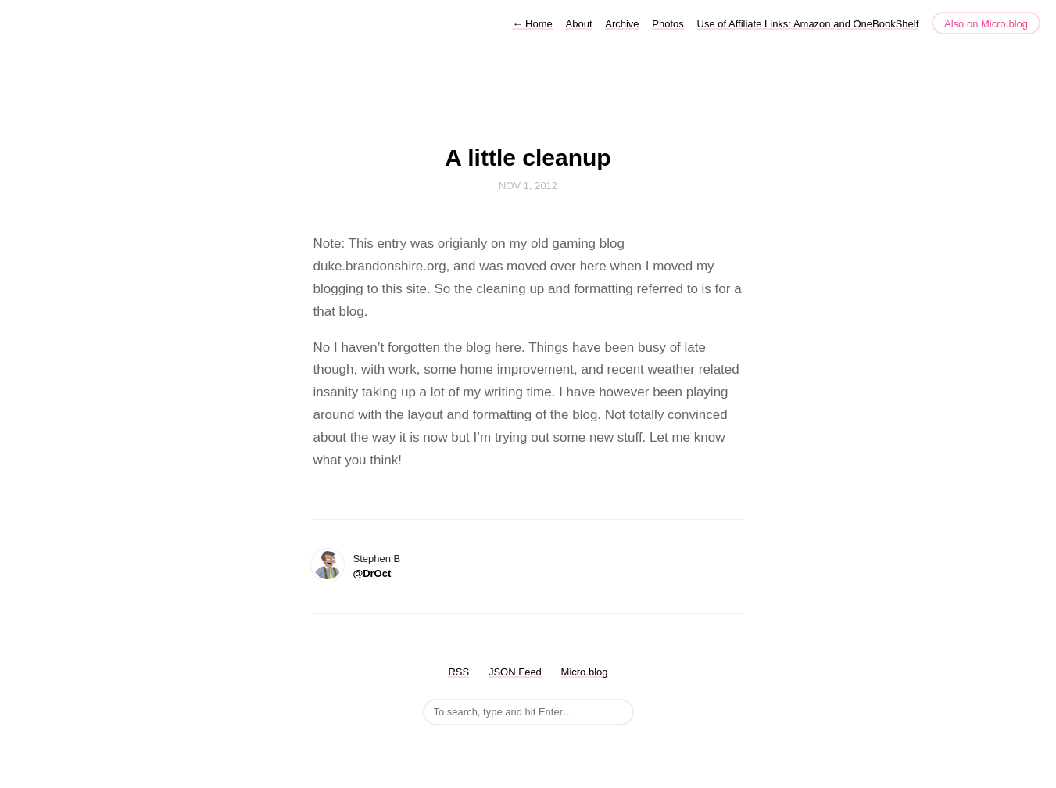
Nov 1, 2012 (528, 186)
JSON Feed (515, 672)
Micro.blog (584, 672)
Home (532, 24)
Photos (667, 24)
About (579, 24)
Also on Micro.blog (986, 24)
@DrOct (372, 573)
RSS (458, 672)
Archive (622, 24)
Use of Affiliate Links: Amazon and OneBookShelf (808, 24)
